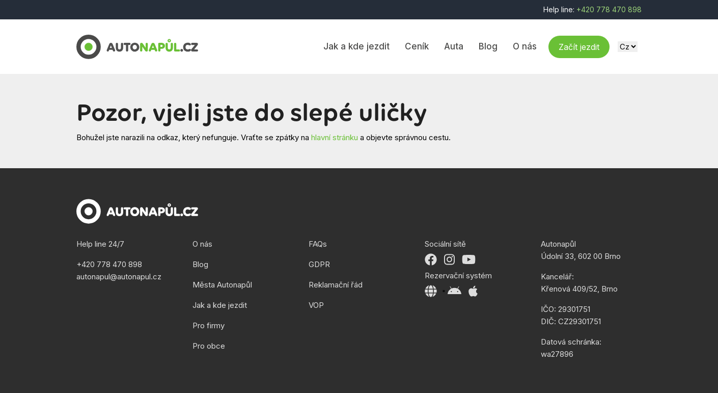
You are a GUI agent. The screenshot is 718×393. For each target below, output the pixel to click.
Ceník (417, 46)
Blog (488, 46)
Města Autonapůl (222, 285)
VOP (316, 305)
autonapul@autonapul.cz (118, 276)
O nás (525, 46)
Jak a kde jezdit (356, 46)
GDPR (319, 264)
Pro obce (208, 346)
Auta (453, 46)
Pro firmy (208, 325)
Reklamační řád (336, 285)
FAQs (318, 244)
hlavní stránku (334, 137)
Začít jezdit (579, 47)
